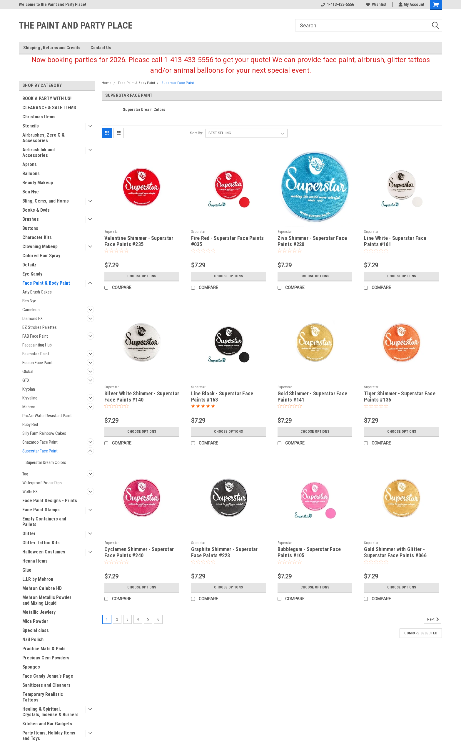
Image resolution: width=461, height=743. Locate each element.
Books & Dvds (36, 210)
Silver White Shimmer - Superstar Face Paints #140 (141, 396)
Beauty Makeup (37, 182)
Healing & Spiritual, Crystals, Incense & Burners (50, 711)
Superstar (111, 232)
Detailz (29, 265)
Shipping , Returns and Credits (51, 47)
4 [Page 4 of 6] (138, 619)
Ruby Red (30, 424)
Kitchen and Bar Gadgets (47, 724)
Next (434, 619)
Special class (35, 630)
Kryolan (28, 389)
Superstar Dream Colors (46, 462)
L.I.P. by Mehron (37, 579)
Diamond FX (32, 318)
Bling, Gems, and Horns (45, 201)
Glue (26, 570)
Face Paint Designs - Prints (49, 500)
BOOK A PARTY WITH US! (46, 98)
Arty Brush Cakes (37, 292)
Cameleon (31, 309)
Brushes (30, 219)
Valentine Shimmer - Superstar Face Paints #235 (138, 241)
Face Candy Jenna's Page (47, 676)
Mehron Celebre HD (42, 588)
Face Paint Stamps (41, 510)
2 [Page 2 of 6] (117, 619)
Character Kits (37, 237)
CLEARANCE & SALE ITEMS (49, 107)
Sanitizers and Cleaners (46, 685)
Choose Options (142, 276)
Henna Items (35, 561)
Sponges (31, 667)
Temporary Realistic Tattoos (42, 697)
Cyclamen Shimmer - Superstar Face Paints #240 (139, 552)
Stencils (30, 126)
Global (27, 371)
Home (106, 83)
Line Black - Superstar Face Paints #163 (222, 396)
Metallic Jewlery (39, 612)
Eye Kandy (32, 274)
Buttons (30, 228)
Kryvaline (29, 398)
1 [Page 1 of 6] (107, 619)
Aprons (29, 164)
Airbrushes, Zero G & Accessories (43, 137)
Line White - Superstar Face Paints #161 (395, 241)
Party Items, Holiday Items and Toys (48, 735)
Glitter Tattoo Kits (41, 542)
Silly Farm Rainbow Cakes (44, 433)
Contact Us (101, 47)
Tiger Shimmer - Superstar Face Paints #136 (399, 396)
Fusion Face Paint (37, 362)
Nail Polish (33, 639)
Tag (25, 474)
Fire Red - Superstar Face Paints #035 (227, 241)
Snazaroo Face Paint (40, 442)
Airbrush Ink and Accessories (38, 152)
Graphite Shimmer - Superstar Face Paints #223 (224, 552)
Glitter (29, 533)
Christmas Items (39, 117)
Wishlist (375, 4)
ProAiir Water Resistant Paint (47, 415)
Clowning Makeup (40, 246)
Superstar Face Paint (40, 451)
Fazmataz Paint (35, 353)
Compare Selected (420, 633)
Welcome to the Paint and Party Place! (52, 4)
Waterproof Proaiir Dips (42, 482)
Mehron (28, 406)
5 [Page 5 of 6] (148, 619)
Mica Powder (35, 621)
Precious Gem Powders (45, 658)
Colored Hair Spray (41, 255)
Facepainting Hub (37, 345)
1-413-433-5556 (336, 4)
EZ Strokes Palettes (39, 327)
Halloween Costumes (43, 552)
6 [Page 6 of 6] (158, 619)
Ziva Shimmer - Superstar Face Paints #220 (312, 241)
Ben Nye (30, 192)
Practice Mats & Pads (44, 648)
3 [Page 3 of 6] (127, 619)
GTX (25, 380)
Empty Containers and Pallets (44, 521)
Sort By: (196, 133)
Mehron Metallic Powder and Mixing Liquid (46, 600)
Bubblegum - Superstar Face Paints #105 (309, 552)
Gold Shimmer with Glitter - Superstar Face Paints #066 (395, 552)
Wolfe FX (30, 491)
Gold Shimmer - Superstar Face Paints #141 (312, 396)
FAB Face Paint (35, 336)
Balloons (31, 173)
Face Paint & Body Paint (46, 283)
